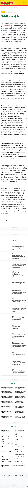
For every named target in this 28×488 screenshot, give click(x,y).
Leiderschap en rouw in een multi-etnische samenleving (7, 447)
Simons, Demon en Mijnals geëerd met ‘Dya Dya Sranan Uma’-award (7, 388)
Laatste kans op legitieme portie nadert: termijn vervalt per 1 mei (20, 397)
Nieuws (3, 475)
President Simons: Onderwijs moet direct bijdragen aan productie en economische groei (20, 392)
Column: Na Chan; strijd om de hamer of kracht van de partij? (20, 462)
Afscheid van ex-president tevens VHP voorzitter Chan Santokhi (7, 452)
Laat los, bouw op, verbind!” (6, 406)
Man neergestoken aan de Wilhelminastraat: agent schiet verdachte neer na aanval (7, 392)
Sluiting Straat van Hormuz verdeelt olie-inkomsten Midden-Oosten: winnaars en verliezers (20, 453)
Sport (16, 475)
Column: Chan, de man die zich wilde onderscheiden (7, 417)
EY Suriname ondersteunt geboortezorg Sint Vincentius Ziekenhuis (19, 402)
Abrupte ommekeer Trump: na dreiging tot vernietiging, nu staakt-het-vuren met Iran (19, 412)
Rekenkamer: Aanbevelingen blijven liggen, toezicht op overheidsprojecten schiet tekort (20, 407)
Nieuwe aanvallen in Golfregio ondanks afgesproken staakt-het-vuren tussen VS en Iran (7, 402)
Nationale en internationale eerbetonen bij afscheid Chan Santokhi (19, 443)
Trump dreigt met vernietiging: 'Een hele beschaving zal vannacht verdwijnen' (20, 448)
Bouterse (6, 25)
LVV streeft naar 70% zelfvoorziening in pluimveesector (7, 431)
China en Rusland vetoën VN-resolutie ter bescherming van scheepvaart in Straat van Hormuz (19, 432)
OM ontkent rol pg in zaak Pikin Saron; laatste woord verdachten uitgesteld (20, 417)
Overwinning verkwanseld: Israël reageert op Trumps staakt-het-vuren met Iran (7, 397)
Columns (10, 475)
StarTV (21, 475)
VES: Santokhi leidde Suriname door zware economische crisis (7, 462)
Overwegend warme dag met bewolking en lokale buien (19, 457)
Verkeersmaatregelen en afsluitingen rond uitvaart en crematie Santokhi (7, 458)
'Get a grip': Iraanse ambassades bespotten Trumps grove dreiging (7, 442)
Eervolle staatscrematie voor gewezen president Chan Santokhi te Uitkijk (20, 438)
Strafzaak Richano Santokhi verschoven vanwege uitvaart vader (7, 438)
